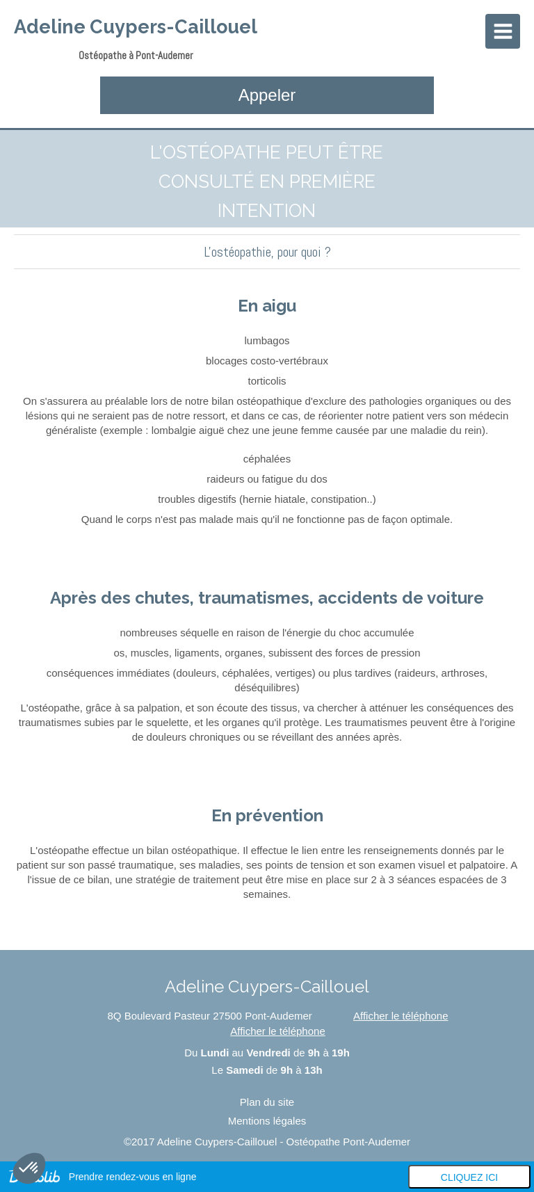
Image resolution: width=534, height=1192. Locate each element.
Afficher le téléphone (400, 1016)
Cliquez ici (469, 1177)
